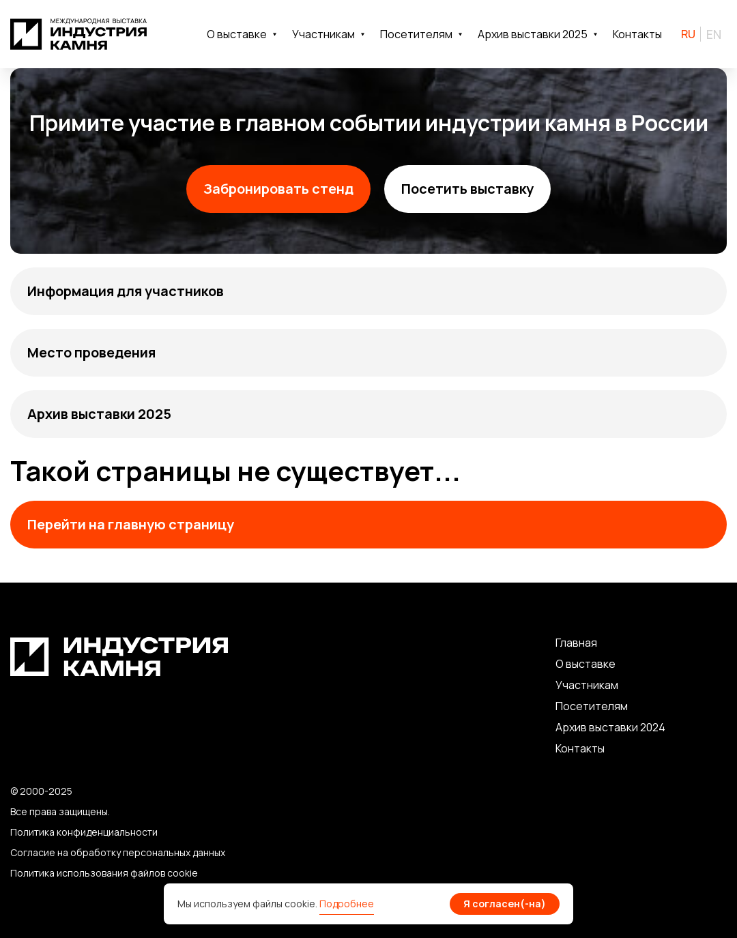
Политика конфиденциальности (84, 831)
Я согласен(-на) (504, 903)
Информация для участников (125, 291)
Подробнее (346, 903)
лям (618, 706)
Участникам (586, 684)
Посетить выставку (467, 188)
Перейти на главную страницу (130, 524)
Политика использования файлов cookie (104, 872)
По (562, 706)
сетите (589, 706)
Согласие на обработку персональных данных (117, 852)
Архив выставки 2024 (610, 727)
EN (713, 34)
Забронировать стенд (278, 188)
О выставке (585, 663)
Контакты (637, 34)
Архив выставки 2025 (99, 414)
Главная (576, 642)
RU (688, 34)
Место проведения (91, 352)
